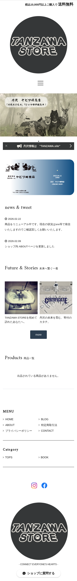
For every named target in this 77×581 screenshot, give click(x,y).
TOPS (8, 457)
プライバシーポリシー (17, 430)
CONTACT (46, 430)
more (39, 334)
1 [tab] (39, 141)
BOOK (45, 457)
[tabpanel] (38, 114)
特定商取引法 (48, 425)
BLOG (44, 419)
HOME (8, 419)
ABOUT (9, 425)
